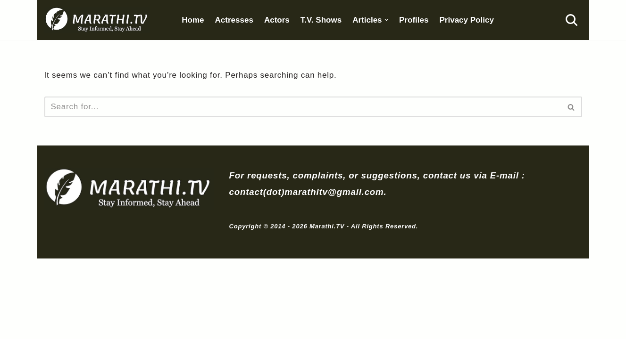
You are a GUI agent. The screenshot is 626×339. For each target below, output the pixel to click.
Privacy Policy (478, 20)
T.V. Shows (328, 20)
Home (197, 20)
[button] (395, 20)
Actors (283, 20)
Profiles (424, 20)
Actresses (239, 20)
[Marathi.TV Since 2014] (99, 20)
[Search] (571, 20)
